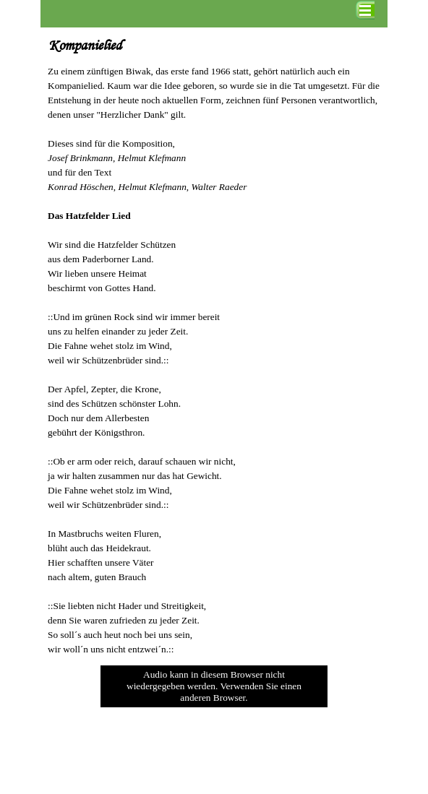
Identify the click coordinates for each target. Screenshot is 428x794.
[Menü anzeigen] (365, 10)
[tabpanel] (214, 360)
